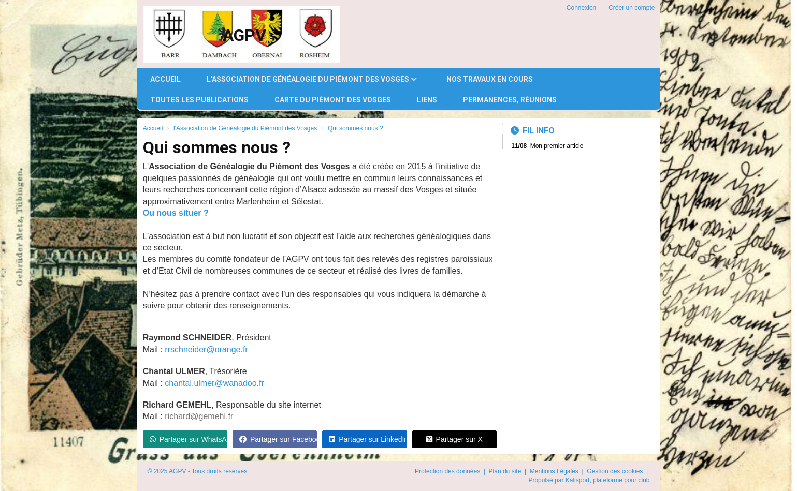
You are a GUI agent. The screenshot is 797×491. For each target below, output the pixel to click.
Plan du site (506, 471)
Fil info (533, 131)
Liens (427, 100)
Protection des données (448, 471)
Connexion (581, 7)
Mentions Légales (555, 471)
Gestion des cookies (615, 471)
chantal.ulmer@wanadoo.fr (214, 383)
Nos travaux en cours (489, 79)
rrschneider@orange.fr (206, 349)
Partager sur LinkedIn (368, 439)
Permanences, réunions (510, 100)
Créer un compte (631, 7)
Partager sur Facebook (278, 439)
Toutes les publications (199, 100)
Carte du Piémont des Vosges (332, 100)
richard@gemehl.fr (199, 416)
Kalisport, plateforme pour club (608, 480)
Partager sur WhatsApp (188, 439)
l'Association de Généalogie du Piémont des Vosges (312, 79)
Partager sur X (454, 439)
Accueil (165, 79)
